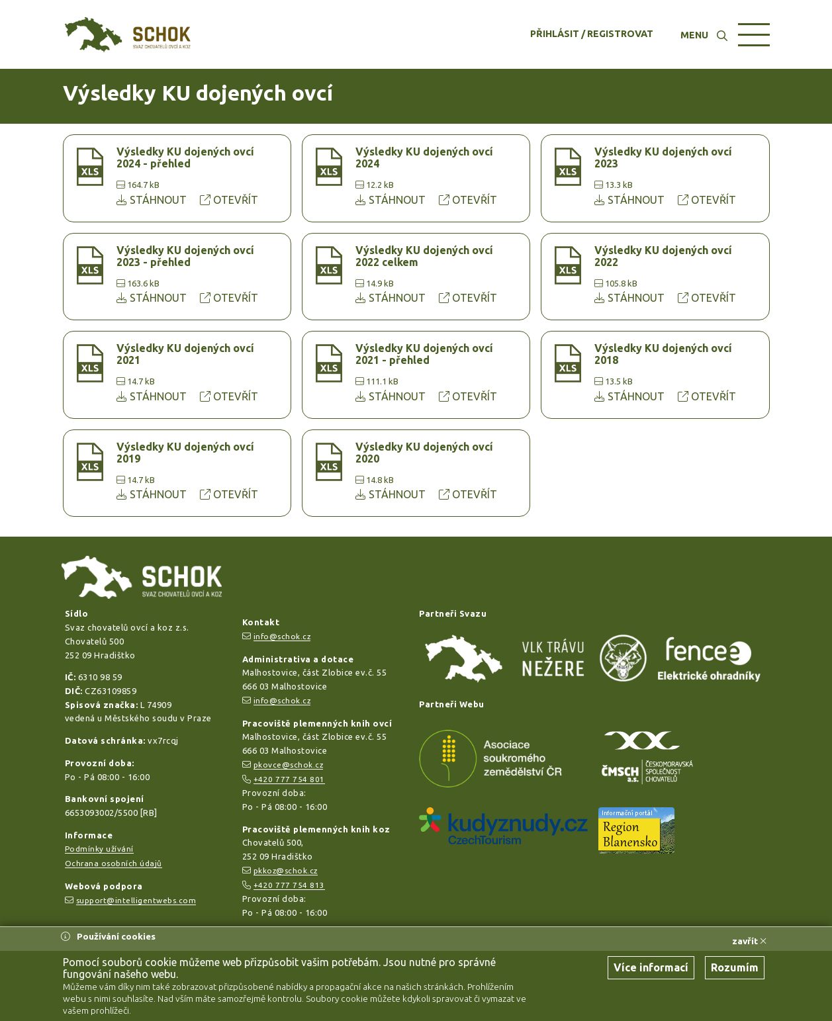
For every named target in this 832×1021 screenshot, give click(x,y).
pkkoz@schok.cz (286, 870)
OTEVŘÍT (229, 200)
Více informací (651, 967)
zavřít (749, 941)
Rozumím (735, 967)
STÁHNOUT (152, 200)
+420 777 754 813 (289, 885)
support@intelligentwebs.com (136, 900)
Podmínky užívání (99, 848)
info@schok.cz (282, 636)
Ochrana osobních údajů (113, 863)
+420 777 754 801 (289, 779)
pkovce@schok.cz (289, 764)
